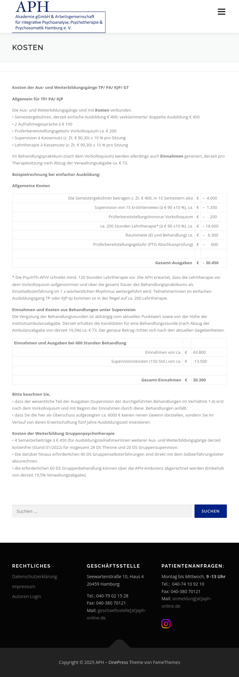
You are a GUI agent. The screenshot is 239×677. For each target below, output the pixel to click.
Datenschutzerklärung (34, 576)
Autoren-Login (26, 596)
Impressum (23, 586)
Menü (221, 11)
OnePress (118, 662)
